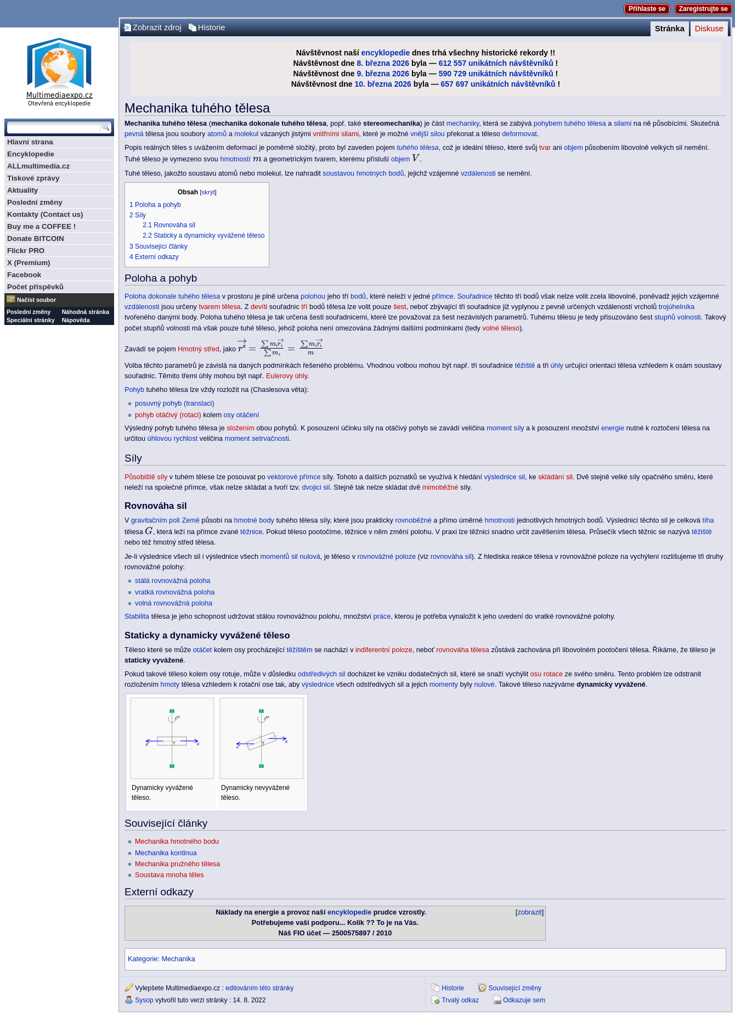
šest (399, 307)
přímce (443, 296)
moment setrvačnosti (257, 438)
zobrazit (529, 912)
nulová (309, 556)
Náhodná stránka (85, 312)
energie (612, 428)
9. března (373, 73)
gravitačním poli (155, 520)
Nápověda (76, 320)
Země (190, 520)
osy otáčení (241, 415)
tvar (545, 148)
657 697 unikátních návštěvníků (498, 84)
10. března (373, 84)
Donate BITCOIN (35, 238)
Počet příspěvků (35, 287)
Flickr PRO (25, 250)
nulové (484, 684)
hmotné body (254, 520)
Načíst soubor (36, 299)
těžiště (525, 365)
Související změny (514, 988)
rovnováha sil (451, 556)
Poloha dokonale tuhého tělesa (172, 296)
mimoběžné (440, 487)
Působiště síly (146, 477)
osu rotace (546, 674)
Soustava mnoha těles (169, 875)
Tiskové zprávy (33, 178)
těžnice (251, 532)
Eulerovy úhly (286, 376)
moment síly (505, 428)
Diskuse (709, 28)
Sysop (144, 1000)
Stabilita (137, 616)
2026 (400, 63)
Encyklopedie (30, 154)
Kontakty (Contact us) (45, 214)
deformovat (519, 134)
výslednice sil (504, 477)
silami (622, 123)
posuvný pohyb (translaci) (174, 403)
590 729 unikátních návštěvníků (496, 73)
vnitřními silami (336, 134)
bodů (358, 296)
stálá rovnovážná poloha (173, 581)
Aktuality (22, 190)
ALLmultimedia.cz (38, 166)
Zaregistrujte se (703, 9)
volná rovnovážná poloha (173, 603)
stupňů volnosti (677, 317)
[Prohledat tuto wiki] (53, 127)
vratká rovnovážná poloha (174, 592)
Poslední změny (35, 202)
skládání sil (555, 477)
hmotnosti (499, 520)
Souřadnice (475, 296)
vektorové (282, 477)
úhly (557, 365)
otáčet (202, 650)
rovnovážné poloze (387, 556)
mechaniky (462, 123)
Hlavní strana (30, 142)
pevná (134, 134)
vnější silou (427, 134)
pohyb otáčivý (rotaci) (168, 415)
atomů (217, 134)
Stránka (670, 28)
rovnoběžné (413, 520)
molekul (246, 134)
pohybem (548, 123)
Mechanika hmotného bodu (177, 841)
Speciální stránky (31, 320)
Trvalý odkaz (460, 1000)
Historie (211, 27)
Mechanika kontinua (166, 853)
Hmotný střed (198, 349)
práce (382, 616)
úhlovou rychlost (173, 438)
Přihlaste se (647, 9)
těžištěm (299, 650)
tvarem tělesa (219, 307)
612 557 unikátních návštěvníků (496, 63)
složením (241, 428)
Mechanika (178, 959)
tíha (708, 520)
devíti (259, 307)
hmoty (170, 684)
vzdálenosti (478, 173)
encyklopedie (385, 52)
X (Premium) (28, 263)
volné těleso (500, 328)
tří (304, 307)
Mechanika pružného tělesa (177, 864)
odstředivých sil (322, 674)
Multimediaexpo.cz (59, 70)
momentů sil (279, 556)
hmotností (235, 159)
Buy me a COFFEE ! (41, 226)
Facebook (24, 275)
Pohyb (134, 390)
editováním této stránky (259, 988)
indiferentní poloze (383, 650)
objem (573, 148)
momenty (443, 684)
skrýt (208, 192)
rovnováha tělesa (462, 650)
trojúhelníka (677, 307)
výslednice (318, 684)
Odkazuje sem (524, 1000)
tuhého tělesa (585, 123)
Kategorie (142, 959)
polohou (313, 296)
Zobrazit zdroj (157, 27)
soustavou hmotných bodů (363, 173)
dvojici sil (316, 487)
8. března (373, 63)
